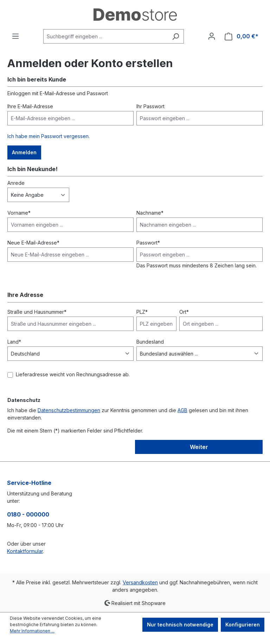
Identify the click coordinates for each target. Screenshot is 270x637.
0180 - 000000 (28, 514)
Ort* (184, 312)
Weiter (199, 446)
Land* (14, 342)
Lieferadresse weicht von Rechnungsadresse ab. (73, 374)
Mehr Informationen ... (32, 630)
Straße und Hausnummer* (36, 312)
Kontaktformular (25, 551)
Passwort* (148, 243)
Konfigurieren (242, 625)
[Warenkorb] (241, 36)
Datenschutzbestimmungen (69, 410)
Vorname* (19, 213)
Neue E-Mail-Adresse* (33, 243)
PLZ (142, 312)
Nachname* (149, 213)
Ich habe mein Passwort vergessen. (48, 136)
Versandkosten (140, 582)
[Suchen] (175, 36)
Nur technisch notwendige (180, 625)
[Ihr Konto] (211, 36)
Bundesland (150, 342)
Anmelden (24, 152)
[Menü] (15, 36)
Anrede (16, 183)
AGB (182, 410)
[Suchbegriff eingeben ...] (105, 36)
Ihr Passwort (150, 106)
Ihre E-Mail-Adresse (30, 106)
